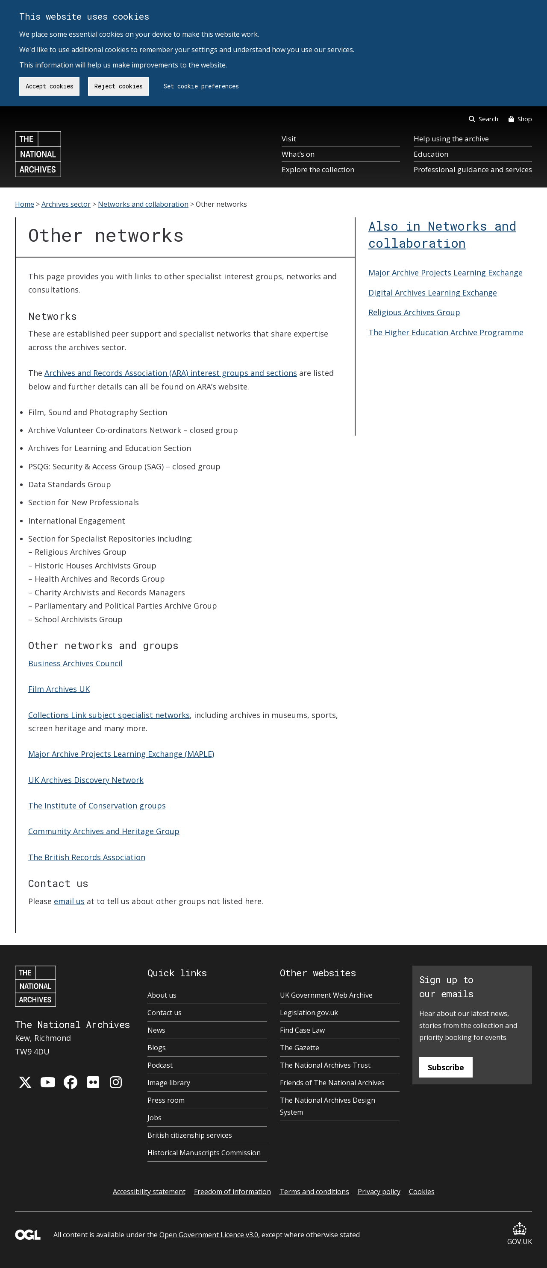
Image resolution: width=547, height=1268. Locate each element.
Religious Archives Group (414, 312)
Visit (289, 138)
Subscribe (446, 1067)
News (156, 1030)
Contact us (164, 1012)
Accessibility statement (149, 1191)
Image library (168, 1082)
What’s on (298, 154)
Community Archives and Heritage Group (103, 831)
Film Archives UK (59, 689)
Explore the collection (318, 169)
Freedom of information (232, 1191)
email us (69, 901)
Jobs (154, 1117)
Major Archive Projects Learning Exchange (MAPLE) (121, 754)
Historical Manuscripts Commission (204, 1152)
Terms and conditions (314, 1191)
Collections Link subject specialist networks (109, 715)
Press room (166, 1100)
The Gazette (299, 1047)
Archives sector (66, 204)
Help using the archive (451, 138)
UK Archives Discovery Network (86, 780)
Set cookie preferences (201, 86)
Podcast (160, 1065)
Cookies (422, 1191)
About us (161, 995)
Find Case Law (302, 1030)
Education (431, 154)
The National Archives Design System (327, 1106)
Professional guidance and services (473, 169)
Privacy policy (379, 1191)
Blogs (156, 1047)
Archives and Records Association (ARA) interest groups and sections (170, 373)
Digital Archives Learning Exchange (432, 292)
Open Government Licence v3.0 (208, 1234)
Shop (520, 118)
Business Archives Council (75, 663)
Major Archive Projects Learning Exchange (445, 272)
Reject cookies (118, 86)
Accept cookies (50, 86)
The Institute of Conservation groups (97, 805)
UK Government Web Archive (326, 995)
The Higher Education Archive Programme (445, 332)
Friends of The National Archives (332, 1082)
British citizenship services (189, 1135)
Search (483, 118)
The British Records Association (86, 857)
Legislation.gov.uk (309, 1012)
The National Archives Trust (325, 1065)
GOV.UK (519, 1234)
